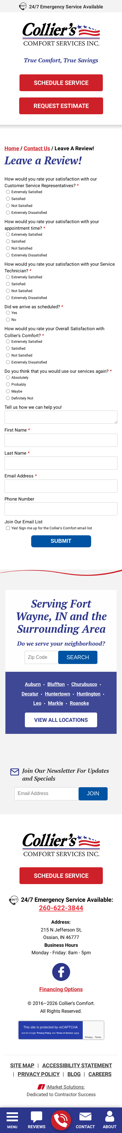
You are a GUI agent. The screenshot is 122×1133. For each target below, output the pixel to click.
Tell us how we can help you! (33, 407)
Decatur (30, 694)
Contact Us (37, 148)
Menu (12, 1127)
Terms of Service (64, 1033)
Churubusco (84, 684)
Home (11, 148)
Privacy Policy (44, 1033)
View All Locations (61, 720)
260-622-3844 (60, 1120)
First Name (17, 430)
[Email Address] (47, 793)
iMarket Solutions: (65, 1087)
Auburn (33, 684)
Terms (98, 1037)
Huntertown (57, 694)
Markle (55, 703)
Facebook (61, 972)
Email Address (20, 476)
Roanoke (79, 703)
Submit (61, 541)
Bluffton (56, 684)
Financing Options (61, 989)
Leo (37, 703)
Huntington (88, 694)
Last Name (16, 453)
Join (93, 794)
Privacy (89, 1037)
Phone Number (19, 499)
